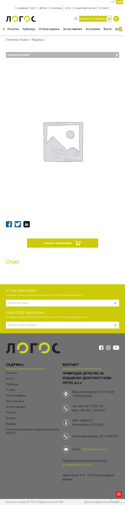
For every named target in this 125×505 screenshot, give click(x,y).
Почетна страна (17, 39)
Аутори (10, 418)
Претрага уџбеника (62, 55)
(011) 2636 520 (108, 436)
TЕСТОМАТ (103, 8)
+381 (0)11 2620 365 (92, 410)
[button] (4, 29)
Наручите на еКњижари (57, 243)
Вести (108, 29)
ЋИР (119, 2)
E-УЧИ (68, 8)
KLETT (34, 8)
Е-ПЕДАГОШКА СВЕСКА (84, 8)
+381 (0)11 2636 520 (90, 406)
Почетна (13, 29)
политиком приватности (70, 295)
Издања (37, 39)
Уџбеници (28, 29)
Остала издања (49, 29)
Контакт (11, 412)
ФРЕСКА (43, 8)
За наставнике (72, 29)
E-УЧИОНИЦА (56, 8)
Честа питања (15, 401)
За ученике (93, 29)
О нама (10, 389)
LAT (112, 2)
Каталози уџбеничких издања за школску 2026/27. (32, 431)
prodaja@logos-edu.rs (76, 464)
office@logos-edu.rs (93, 449)
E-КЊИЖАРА (22, 8)
